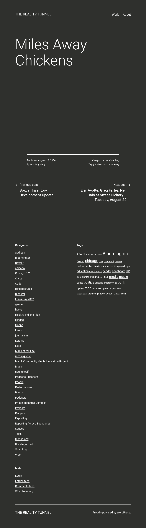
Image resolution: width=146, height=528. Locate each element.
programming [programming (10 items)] (110, 282)
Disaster (20, 294)
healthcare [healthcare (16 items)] (118, 271)
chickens (102, 164)
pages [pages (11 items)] (80, 282)
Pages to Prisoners (26, 376)
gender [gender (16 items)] (107, 271)
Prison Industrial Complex (30, 402)
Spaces (19, 428)
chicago (20, 268)
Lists (18, 345)
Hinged (19, 319)
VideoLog (114, 160)
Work (115, 14)
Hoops (19, 325)
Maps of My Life (25, 351)
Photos (19, 392)
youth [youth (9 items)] (123, 293)
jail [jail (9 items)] (101, 277)
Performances (23, 387)
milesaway (113, 164)
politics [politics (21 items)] (89, 282)
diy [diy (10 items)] (115, 266)
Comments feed (24, 486)
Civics (18, 278)
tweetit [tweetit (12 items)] (109, 293)
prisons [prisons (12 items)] (99, 282)
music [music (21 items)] (123, 277)
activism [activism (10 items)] (90, 254)
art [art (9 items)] (96, 254)
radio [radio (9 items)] (94, 288)
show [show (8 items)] (119, 288)
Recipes (20, 413)
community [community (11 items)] (110, 261)
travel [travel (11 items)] (102, 293)
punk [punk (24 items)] (121, 282)
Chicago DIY (22, 273)
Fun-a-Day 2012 (24, 299)
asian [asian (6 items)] (100, 255)
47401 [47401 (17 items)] (81, 254)
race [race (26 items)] (88, 288)
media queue (23, 356)
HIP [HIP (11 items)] (128, 271)
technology (21, 439)
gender (19, 304)
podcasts (20, 397)
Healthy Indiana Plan (27, 314)
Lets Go (19, 340)
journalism (21, 335)
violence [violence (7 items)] (117, 294)
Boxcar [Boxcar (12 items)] (80, 261)
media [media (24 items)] (113, 277)
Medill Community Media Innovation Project (41, 361)
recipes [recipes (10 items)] (112, 288)
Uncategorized (24, 444)
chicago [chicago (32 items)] (91, 261)
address (20, 252)
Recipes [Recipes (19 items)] (102, 288)
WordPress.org (24, 491)
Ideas (18, 330)
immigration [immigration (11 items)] (83, 277)
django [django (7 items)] (120, 267)
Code (18, 283)
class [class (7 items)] (101, 261)
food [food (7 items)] (100, 271)
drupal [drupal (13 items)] (127, 266)
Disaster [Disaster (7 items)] (110, 267)
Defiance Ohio (23, 288)
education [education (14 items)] (83, 271)
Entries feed (22, 481)
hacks (18, 309)
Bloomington (23, 257)
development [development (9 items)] (100, 266)
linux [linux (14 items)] (105, 276)
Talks (18, 433)
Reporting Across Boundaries (32, 423)
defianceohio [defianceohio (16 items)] (85, 266)
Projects (20, 407)
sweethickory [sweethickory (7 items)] (82, 294)
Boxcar (19, 262)
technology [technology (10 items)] (93, 293)
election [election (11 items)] (93, 271)
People (19, 382)
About (127, 14)
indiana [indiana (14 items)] (94, 276)
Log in (19, 475)
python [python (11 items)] (80, 288)
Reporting (21, 418)
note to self (22, 371)
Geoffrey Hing (37, 164)
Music (19, 366)
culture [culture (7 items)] (119, 261)
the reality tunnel (33, 14)
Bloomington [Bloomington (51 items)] (115, 253)
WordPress (123, 512)
